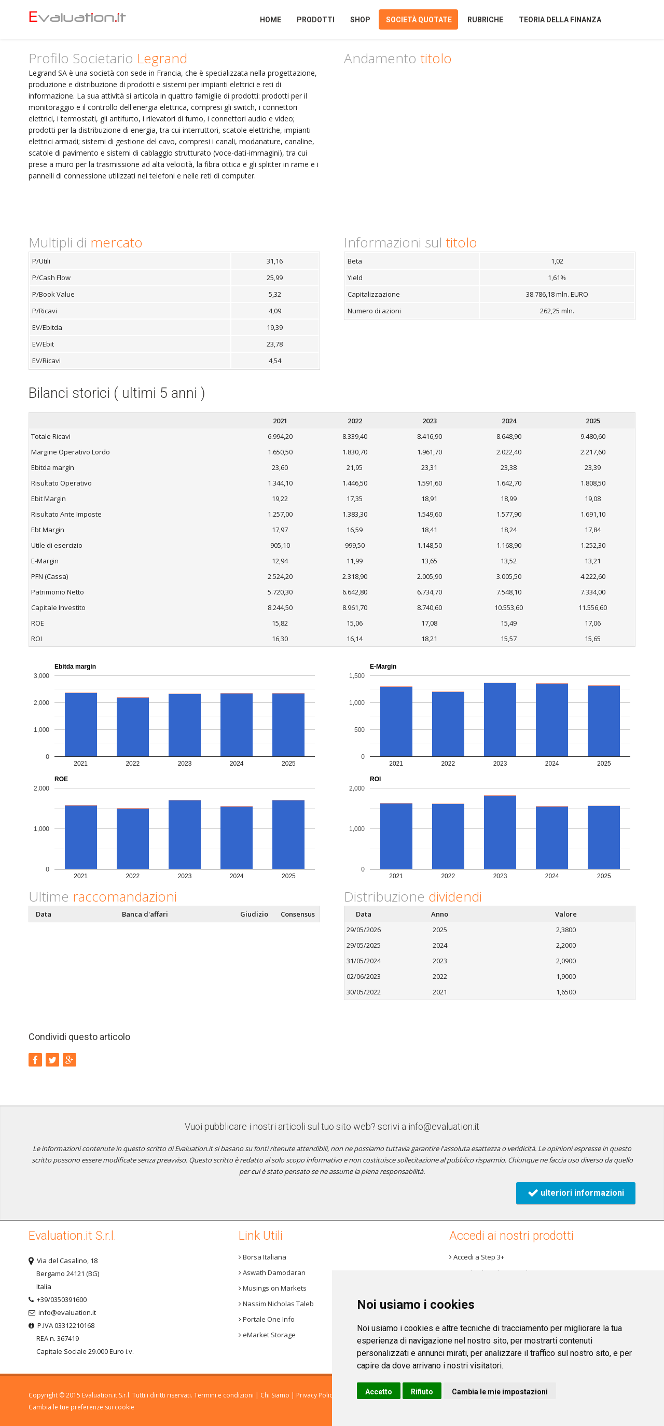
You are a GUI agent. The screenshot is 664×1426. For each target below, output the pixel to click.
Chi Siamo (274, 1395)
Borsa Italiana (262, 1257)
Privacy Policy (316, 1395)
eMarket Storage (267, 1334)
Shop (360, 20)
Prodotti (316, 20)
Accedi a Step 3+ (476, 1257)
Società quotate (419, 20)
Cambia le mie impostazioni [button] (500, 1392)
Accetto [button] (378, 1392)
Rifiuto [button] (422, 1392)
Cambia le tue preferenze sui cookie (81, 1407)
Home (95, 19)
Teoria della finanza (560, 20)
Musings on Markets (273, 1288)
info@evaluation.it (443, 1126)
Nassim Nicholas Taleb (276, 1303)
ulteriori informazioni (576, 1193)
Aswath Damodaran (272, 1272)
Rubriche (485, 20)
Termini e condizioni (224, 1395)
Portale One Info (267, 1319)
